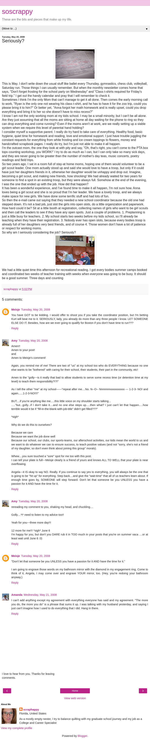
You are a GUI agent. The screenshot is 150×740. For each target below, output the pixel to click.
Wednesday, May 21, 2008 (40, 594)
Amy (14, 340)
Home (75, 690)
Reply (15, 328)
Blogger (82, 735)
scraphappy (31, 709)
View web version (75, 698)
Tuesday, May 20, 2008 (35, 309)
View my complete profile (16, 728)
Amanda (16, 594)
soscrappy (17, 11)
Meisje (15, 309)
